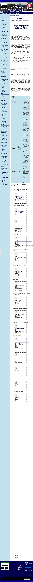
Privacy (3, 71)
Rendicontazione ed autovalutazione (5, 30)
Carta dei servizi (5, 42)
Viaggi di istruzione (4, 114)
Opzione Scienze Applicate (5, 53)
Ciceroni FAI (4, 156)
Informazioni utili (5, 168)
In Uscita (3, 95)
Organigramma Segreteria (5, 80)
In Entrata (4, 96)
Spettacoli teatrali (5, 143)
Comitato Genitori (5, 177)
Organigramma (5, 32)
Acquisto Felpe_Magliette (5, 182)
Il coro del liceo (5, 135)
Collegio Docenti (5, 129)
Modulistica (4, 77)
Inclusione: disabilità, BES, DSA (5, 45)
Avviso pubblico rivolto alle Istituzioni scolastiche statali (19, 197)
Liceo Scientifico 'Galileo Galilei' (17, 7)
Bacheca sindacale (4, 13)
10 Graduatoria (19, 328)
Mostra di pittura (5, 142)
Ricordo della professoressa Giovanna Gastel (5, 163)
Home (2, 11)
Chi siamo (6, 11)
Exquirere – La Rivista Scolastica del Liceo (4, 139)
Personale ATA (18, 11)
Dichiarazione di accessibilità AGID (20, 568)
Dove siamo (27, 1)
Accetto (27, 579)
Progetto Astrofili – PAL (5, 154)
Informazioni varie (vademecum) (4, 110)
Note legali (19, 565)
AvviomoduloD (19, 397)
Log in (17, 13)
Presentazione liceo (4, 20)
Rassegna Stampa (12, 13)
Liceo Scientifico (5, 49)
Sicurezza (4, 54)
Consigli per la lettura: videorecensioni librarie (5, 171)
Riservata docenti (6, 1)
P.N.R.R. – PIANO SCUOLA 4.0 (5, 57)
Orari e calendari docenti (5, 127)
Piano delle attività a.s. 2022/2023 (4, 40)
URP (3, 88)
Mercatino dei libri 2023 (4, 180)
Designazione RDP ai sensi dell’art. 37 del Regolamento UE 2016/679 (5, 67)
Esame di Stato (5, 115)
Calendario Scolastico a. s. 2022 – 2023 (5, 35)
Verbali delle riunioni (4, 185)
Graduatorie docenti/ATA (4, 91)
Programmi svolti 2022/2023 (5, 107)
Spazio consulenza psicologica (4, 121)
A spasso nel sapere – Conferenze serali (4, 150)
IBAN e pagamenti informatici (4, 86)
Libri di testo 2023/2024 (4, 104)
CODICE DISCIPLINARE (5, 73)
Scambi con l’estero (4, 118)
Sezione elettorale (4, 83)
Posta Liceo (22, 1)
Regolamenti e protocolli (4, 27)
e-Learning (12, 1)
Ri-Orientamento (5, 98)
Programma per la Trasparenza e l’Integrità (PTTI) (5, 62)
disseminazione (19, 285)
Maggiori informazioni (19, 579)
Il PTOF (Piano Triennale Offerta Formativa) (5, 23)
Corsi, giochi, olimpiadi (4, 146)
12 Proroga (19, 384)
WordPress (26, 570)
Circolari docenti (11, 11)
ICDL (3, 134)
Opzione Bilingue (5, 50)
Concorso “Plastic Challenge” (4, 159)
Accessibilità (17, 1)
